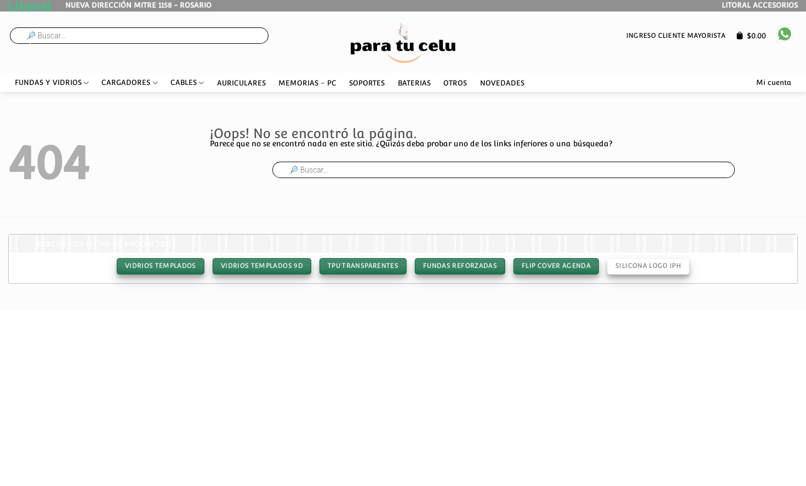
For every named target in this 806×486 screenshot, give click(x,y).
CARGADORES (129, 83)
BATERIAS (414, 83)
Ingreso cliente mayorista (675, 35)
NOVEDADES (502, 83)
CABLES (187, 83)
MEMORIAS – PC (307, 83)
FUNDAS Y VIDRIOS (52, 83)
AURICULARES (241, 83)
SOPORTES (367, 83)
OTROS (455, 83)
